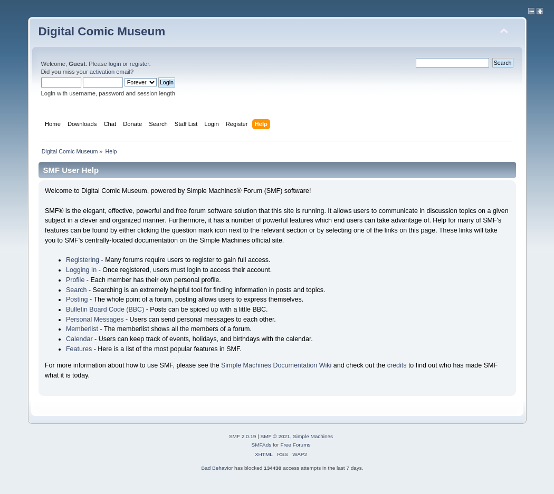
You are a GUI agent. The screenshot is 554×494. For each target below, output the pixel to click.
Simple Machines (313, 436)
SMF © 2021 (275, 436)
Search (76, 290)
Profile (75, 280)
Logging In (81, 270)
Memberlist (82, 329)
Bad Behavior (217, 468)
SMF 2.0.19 (242, 436)
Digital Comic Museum (102, 31)
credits (397, 365)
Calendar (79, 339)
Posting (77, 299)
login (115, 64)
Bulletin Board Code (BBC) (105, 309)
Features (79, 349)
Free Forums (295, 445)
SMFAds (262, 445)
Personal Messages (95, 319)
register (139, 64)
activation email (110, 72)
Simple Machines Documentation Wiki (276, 365)
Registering (82, 260)
